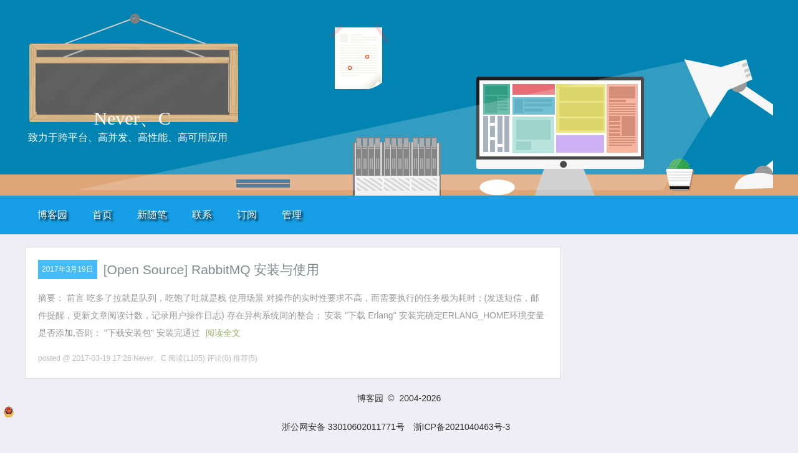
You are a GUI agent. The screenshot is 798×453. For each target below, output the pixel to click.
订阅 (247, 214)
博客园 (52, 214)
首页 (102, 214)
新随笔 (152, 214)
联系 (202, 214)
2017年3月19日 (68, 269)
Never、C (132, 118)
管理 (292, 214)
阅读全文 (223, 333)
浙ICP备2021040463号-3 (462, 427)
